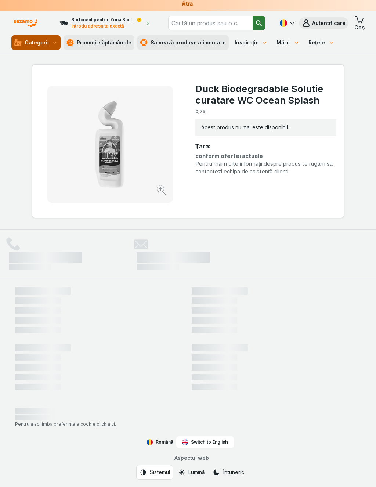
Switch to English (205, 442)
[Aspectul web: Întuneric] (228, 472)
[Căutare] (259, 23)
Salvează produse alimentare (183, 42)
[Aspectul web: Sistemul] (154, 472)
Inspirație (251, 42)
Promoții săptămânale (98, 42)
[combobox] (210, 23)
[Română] (286, 23)
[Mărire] (162, 191)
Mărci (288, 42)
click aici (106, 424)
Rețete (321, 42)
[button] (323, 23)
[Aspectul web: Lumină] (191, 472)
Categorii (36, 42)
